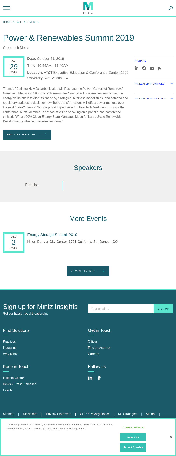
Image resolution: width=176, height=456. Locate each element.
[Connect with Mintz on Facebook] (101, 380)
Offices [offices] (93, 341)
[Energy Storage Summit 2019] (52, 235)
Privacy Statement (58, 414)
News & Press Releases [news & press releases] (19, 384)
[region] (88, 437)
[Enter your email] (130, 308)
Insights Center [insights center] (13, 377)
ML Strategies (127, 414)
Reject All (133, 437)
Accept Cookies (133, 447)
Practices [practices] (9, 341)
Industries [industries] (9, 347)
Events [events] (7, 390)
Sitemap (8, 414)
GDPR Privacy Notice (95, 414)
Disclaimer (30, 414)
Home (7, 22)
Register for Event (27, 134)
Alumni (150, 414)
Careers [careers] (93, 354)
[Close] (171, 437)
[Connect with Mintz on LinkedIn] (92, 380)
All (19, 22)
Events (33, 22)
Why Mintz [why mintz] (10, 354)
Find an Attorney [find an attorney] (99, 347)
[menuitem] (8, 22)
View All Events (88, 271)
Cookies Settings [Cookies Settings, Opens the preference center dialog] (133, 427)
